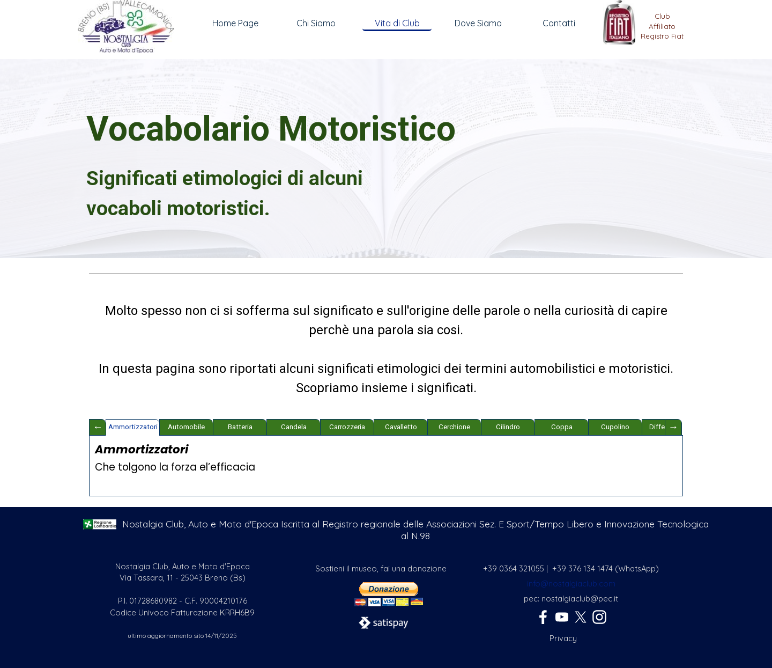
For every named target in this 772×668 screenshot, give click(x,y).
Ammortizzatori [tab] (133, 427)
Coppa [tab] (562, 427)
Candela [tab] (294, 427)
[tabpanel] (662, 31)
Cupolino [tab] (615, 427)
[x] (581, 617)
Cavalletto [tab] (401, 427)
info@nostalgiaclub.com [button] (571, 583)
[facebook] (543, 617)
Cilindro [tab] (508, 427)
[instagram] (599, 617)
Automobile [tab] (186, 427)
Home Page (235, 23)
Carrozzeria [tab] (347, 427)
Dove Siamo (478, 23)
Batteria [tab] (240, 427)
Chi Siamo (316, 23)
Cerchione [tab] (454, 427)
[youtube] (562, 617)
